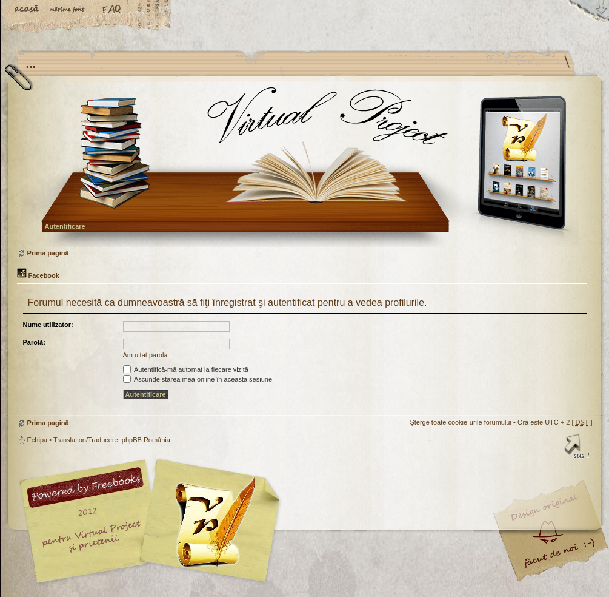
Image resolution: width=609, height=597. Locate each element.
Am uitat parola (145, 355)
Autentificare (65, 226)
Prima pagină (303, 166)
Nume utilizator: (48, 324)
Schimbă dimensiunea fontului (69, 10)
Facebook (38, 275)
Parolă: (34, 342)
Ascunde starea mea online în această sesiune (198, 379)
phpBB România (146, 440)
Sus (577, 448)
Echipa (37, 440)
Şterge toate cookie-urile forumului (460, 422)
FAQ (112, 10)
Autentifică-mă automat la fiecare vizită (185, 369)
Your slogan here (207, 523)
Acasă (27, 10)
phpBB (153, 521)
